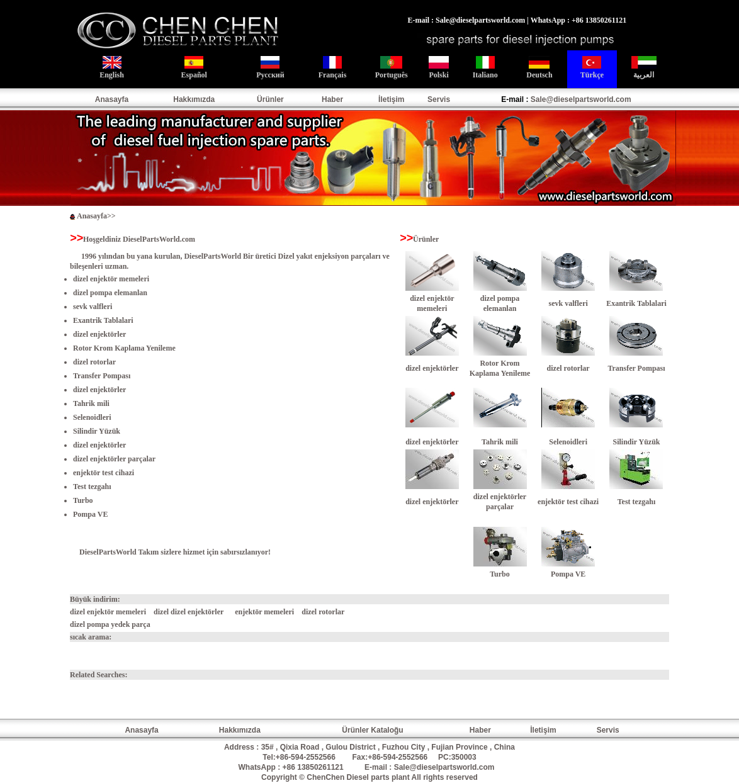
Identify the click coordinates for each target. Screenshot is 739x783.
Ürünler (270, 99)
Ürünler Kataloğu (372, 730)
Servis (438, 99)
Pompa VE (90, 514)
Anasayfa (111, 99)
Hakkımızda (194, 99)
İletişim (391, 99)
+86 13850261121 (313, 767)
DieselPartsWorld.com (159, 239)
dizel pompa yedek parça (110, 624)
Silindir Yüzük (96, 431)
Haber (332, 99)
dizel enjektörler (99, 389)
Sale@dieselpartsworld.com (581, 99)
